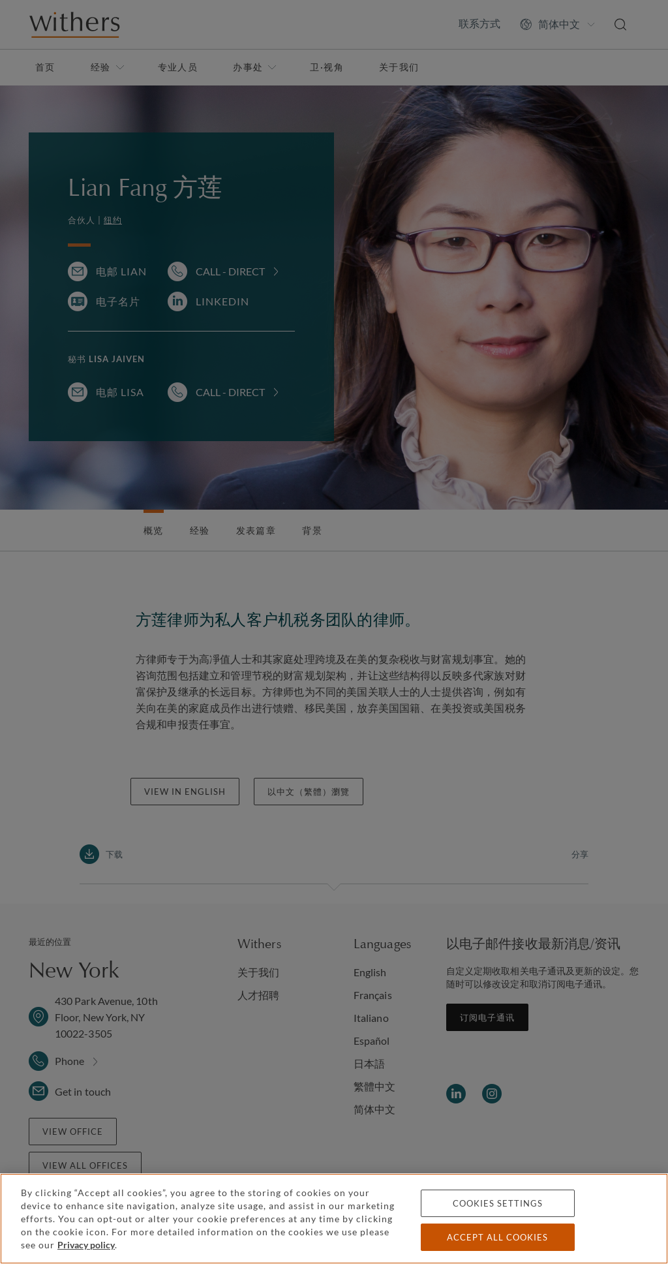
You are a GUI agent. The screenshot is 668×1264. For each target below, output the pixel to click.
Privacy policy (86, 1244)
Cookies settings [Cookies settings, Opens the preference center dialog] (498, 1203)
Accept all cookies (497, 1237)
